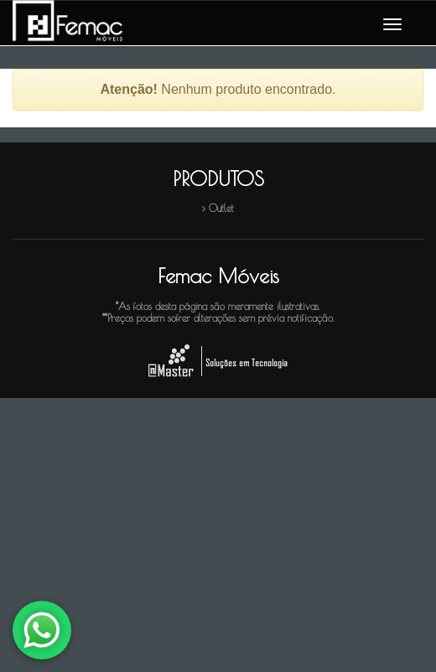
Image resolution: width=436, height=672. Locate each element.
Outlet (221, 208)
